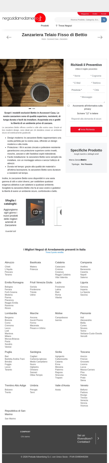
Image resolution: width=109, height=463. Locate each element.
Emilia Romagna (14, 282)
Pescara (9, 272)
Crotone (59, 269)
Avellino (84, 267)
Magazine (85, 14)
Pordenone (35, 289)
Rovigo (83, 395)
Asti (82, 317)
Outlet (95, 14)
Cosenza (59, 272)
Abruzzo (9, 262)
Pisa (82, 372)
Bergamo (9, 317)
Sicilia (58, 352)
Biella (83, 323)
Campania (86, 262)
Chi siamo (25, 436)
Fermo (33, 323)
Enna (57, 364)
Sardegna (35, 352)
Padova (84, 392)
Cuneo (83, 325)
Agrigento (59, 356)
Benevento (85, 269)
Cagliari (33, 356)
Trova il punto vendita (54, 252)
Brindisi (8, 362)
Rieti (57, 292)
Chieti (7, 267)
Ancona (33, 317)
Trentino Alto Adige (15, 385)
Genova (84, 287)
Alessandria (86, 320)
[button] (30, 108)
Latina (58, 289)
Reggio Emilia (11, 303)
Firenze (83, 359)
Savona (84, 295)
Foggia (8, 364)
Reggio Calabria (63, 275)
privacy (87, 109)
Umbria (34, 385)
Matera (33, 267)
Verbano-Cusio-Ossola (91, 333)
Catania (59, 362)
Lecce (8, 367)
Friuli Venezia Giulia (41, 282)
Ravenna (9, 305)
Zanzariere (63, 39)
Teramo (8, 275)
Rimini (8, 308)
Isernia (58, 320)
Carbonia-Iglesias (38, 359)
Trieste (33, 292)
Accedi (103, 14)
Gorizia (33, 287)
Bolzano (9, 390)
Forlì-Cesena (11, 292)
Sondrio (8, 344)
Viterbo (58, 297)
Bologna (9, 287)
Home (44, 39)
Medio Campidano (38, 362)
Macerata (34, 325)
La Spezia (85, 292)
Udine (33, 295)
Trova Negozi (64, 25)
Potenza (34, 269)
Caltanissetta (61, 359)
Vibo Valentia (61, 277)
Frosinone (60, 287)
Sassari (33, 372)
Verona (83, 403)
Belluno (83, 390)
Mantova (9, 333)
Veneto (84, 385)
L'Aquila (8, 269)
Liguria (84, 282)
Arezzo (83, 356)
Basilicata (35, 262)
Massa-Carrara (87, 370)
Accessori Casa (52, 39)
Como (8, 323)
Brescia (8, 320)
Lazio (58, 282)
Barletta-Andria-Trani (15, 359)
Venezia (84, 400)
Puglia (8, 352)
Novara (83, 328)
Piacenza (9, 300)
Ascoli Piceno (36, 320)
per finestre (86, 164)
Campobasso (61, 317)
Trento (8, 392)
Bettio (84, 160)
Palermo (59, 370)
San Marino (10, 419)
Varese (8, 347)
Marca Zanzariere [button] (74, 160)
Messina (59, 367)
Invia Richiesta (86, 129)
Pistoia (83, 375)
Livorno (83, 364)
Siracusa (59, 375)
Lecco (8, 328)
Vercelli (83, 336)
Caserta (84, 272)
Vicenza (84, 406)
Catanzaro (60, 267)
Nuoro (33, 364)
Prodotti (45, 25)
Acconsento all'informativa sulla (88, 107)
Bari (7, 356)
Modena (9, 295)
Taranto (8, 370)
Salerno (84, 277)
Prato (82, 378)
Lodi (7, 331)
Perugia (33, 390)
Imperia (83, 289)
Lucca (83, 367)
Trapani (58, 378)
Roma (58, 295)
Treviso (83, 398)
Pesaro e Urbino (37, 328)
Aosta (58, 390)
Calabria (60, 262)
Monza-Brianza (12, 339)
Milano (8, 336)
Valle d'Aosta (62, 385)
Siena (83, 380)
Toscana (85, 352)
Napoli (83, 275)
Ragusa (59, 372)
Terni (32, 392)
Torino (83, 331)
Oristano (34, 370)
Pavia (7, 341)
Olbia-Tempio (36, 375)
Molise (59, 313)
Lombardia (11, 313)
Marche (34, 313)
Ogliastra (34, 367)
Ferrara (8, 289)
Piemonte (85, 313)
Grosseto (84, 362)
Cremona (9, 325)
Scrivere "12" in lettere (87, 113)
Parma (8, 297)
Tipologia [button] (75, 164)
